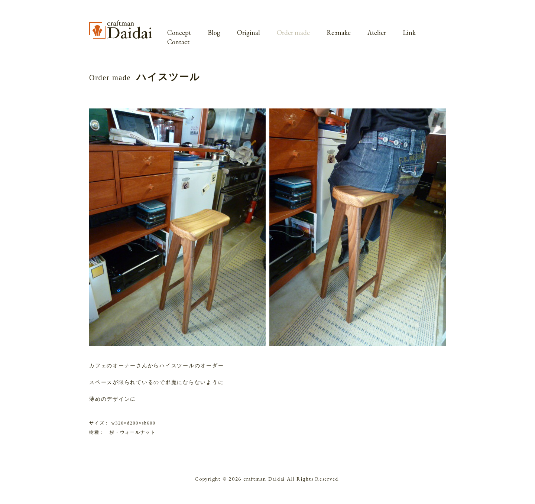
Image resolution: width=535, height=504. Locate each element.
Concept (179, 32)
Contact (178, 42)
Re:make (339, 32)
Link (409, 32)
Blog (214, 32)
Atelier (376, 32)
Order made (293, 32)
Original (248, 32)
